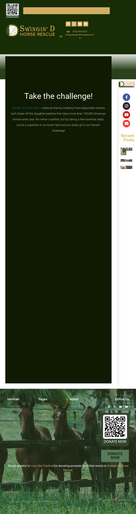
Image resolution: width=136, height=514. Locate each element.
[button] (68, 48)
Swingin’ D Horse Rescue (27, 108)
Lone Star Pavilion (42, 466)
